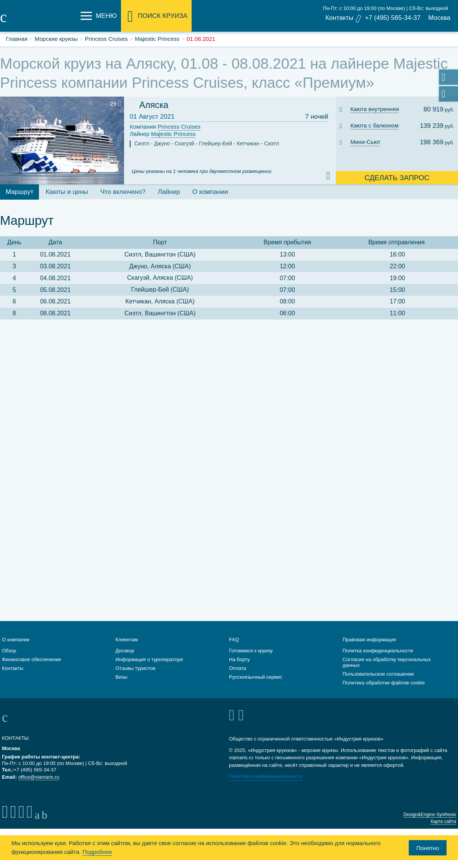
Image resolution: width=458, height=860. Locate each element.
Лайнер (162, 134)
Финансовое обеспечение (31, 659)
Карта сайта (443, 821)
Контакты (339, 17)
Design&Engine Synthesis (429, 814)
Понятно (427, 848)
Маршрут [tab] (19, 191)
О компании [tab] (210, 191)
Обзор (9, 650)
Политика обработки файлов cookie (384, 683)
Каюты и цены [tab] (66, 191)
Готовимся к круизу (251, 650)
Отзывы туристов (136, 668)
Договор (125, 650)
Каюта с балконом (374, 125)
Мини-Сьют (365, 142)
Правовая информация (369, 639)
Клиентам (127, 639)
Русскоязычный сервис (255, 677)
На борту (239, 659)
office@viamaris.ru (39, 777)
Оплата (237, 668)
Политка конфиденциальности (378, 650)
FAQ (234, 639)
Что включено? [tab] (123, 191)
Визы (121, 677)
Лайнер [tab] (169, 191)
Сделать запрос (396, 178)
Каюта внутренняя (374, 109)
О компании (15, 639)
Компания (165, 127)
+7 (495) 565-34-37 (393, 17)
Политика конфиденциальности (265, 776)
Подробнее (97, 852)
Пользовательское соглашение (378, 674)
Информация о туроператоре (149, 659)
